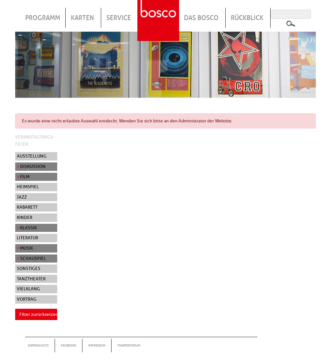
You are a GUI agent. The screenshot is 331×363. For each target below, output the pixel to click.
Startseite (159, 12)
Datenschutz (38, 345)
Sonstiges (28, 268)
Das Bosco (201, 18)
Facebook (68, 345)
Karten (82, 18)
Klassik (28, 228)
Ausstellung (32, 156)
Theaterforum (128, 345)
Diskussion (33, 166)
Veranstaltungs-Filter (35, 140)
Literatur (27, 238)
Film (24, 177)
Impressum (96, 345)
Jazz (22, 197)
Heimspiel (28, 187)
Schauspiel (33, 258)
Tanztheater (31, 279)
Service (118, 18)
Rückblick (247, 18)
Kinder (24, 217)
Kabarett (27, 207)
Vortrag (27, 299)
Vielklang (28, 289)
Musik (26, 248)
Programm (42, 18)
